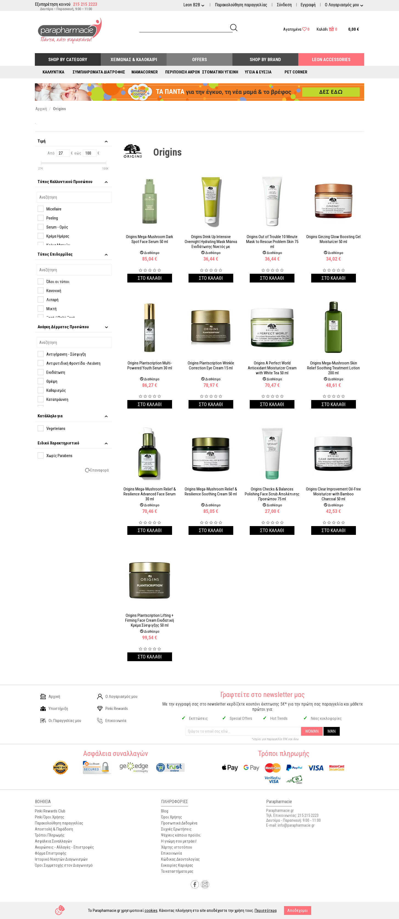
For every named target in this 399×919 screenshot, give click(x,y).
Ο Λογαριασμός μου (117, 696)
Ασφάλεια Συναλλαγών (53, 841)
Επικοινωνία (111, 720)
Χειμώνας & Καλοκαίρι (134, 59)
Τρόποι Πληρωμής (49, 835)
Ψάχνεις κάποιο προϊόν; (181, 835)
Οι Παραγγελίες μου (60, 720)
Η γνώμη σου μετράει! (178, 841)
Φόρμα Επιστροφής (50, 853)
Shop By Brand (265, 59)
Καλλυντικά (53, 72)
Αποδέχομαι (297, 910)
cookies (151, 910)
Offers (199, 59)
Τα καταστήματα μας (177, 871)
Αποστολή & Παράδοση (54, 829)
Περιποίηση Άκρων (182, 72)
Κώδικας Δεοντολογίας (180, 859)
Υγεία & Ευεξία (258, 72)
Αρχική (50, 696)
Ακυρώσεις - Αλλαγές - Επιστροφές (64, 847)
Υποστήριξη (54, 708)
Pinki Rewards (112, 708)
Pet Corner (296, 72)
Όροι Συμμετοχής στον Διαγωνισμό (64, 865)
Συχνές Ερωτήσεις (176, 829)
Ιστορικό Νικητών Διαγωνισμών (61, 859)
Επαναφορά (99, 470)
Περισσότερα (266, 910)
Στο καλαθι (150, 278)
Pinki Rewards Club (50, 811)
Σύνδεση (284, 4)
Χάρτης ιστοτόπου (176, 847)
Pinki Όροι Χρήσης (49, 817)
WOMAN (312, 731)
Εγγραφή (308, 4)
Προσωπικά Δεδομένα (179, 823)
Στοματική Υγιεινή (220, 72)
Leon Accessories (331, 59)
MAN (332, 731)
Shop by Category (67, 59)
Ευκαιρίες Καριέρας (177, 865)
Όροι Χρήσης (171, 817)
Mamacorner (144, 72)
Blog (164, 811)
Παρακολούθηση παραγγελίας (241, 4)
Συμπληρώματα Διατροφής (99, 72)
